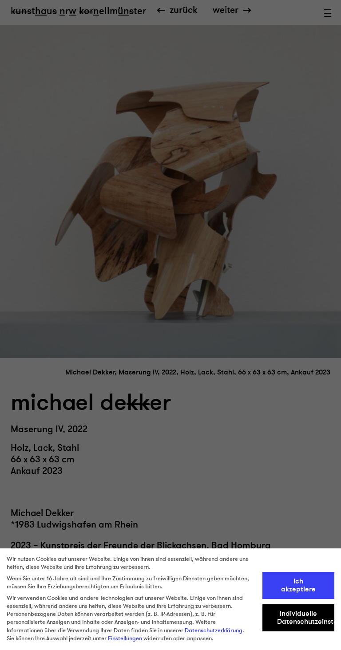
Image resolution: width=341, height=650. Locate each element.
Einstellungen (125, 638)
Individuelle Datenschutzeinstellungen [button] (306, 617)
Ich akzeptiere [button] (298, 585)
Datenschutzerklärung (213, 630)
